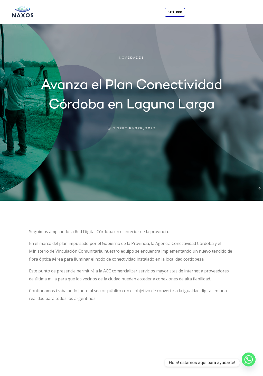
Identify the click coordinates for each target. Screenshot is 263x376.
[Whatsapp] (249, 363)
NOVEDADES (131, 57)
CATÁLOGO (175, 12)
